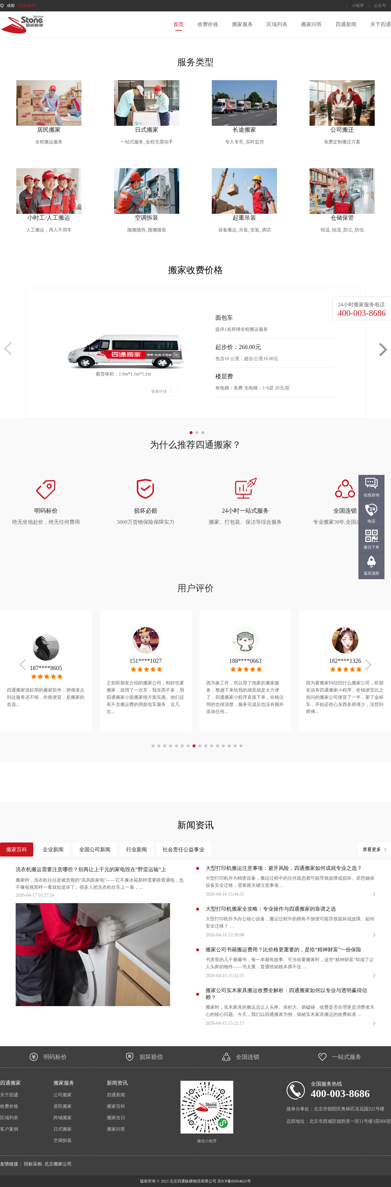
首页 (178, 24)
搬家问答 (311, 24)
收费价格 (207, 24)
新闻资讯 (117, 1083)
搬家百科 (116, 1106)
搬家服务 (242, 24)
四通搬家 (10, 1083)
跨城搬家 (62, 1117)
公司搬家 (62, 1094)
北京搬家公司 (58, 1164)
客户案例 (9, 1129)
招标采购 (33, 1164)
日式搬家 (62, 1129)
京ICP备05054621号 (233, 1181)
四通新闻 (346, 24)
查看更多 (372, 849)
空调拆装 (62, 1140)
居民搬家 (62, 1106)
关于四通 (380, 24)
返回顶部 (371, 573)
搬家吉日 (116, 1117)
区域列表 (277, 24)
